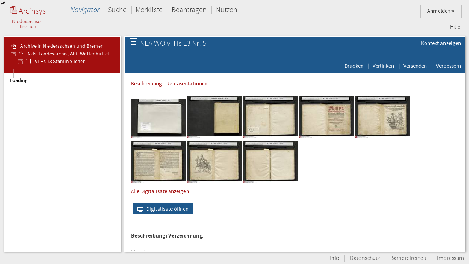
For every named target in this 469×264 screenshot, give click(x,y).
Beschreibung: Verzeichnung (167, 236)
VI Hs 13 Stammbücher (55, 61)
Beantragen (189, 9)
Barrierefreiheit (408, 258)
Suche (117, 9)
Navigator (84, 9)
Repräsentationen (186, 83)
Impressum (450, 258)
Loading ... (21, 80)
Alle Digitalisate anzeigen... (162, 191)
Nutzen (226, 9)
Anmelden (441, 11)
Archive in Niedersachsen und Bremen (57, 46)
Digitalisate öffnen (161, 208)
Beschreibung (146, 83)
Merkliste (149, 9)
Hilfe (455, 27)
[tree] (62, 162)
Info (334, 258)
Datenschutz (365, 258)
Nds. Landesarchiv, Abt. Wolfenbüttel (63, 54)
